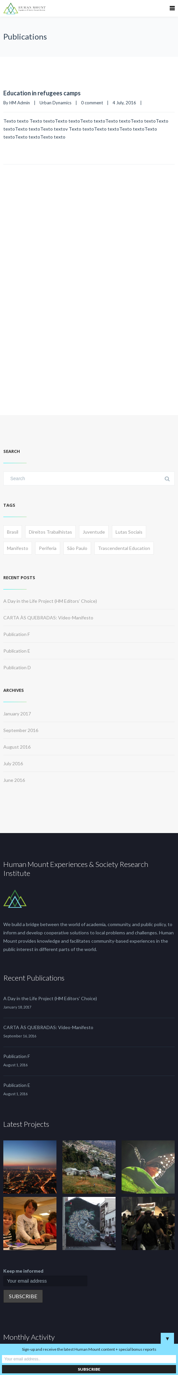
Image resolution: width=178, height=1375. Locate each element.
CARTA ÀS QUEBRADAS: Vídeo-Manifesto (48, 617)
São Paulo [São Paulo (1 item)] (77, 548)
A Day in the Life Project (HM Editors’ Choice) (50, 601)
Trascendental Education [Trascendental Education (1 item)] (124, 548)
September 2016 (20, 730)
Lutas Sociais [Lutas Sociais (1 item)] (129, 532)
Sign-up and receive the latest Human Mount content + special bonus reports (89, 1349)
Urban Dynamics (55, 102)
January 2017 (17, 713)
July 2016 (13, 763)
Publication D (17, 667)
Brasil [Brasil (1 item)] (12, 532)
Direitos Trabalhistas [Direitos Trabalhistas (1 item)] (50, 532)
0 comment (92, 102)
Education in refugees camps (42, 93)
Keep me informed (23, 1271)
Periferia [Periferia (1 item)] (47, 548)
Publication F (16, 634)
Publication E (16, 651)
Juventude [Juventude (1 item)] (94, 532)
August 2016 (17, 747)
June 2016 (14, 780)
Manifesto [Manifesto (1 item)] (17, 548)
